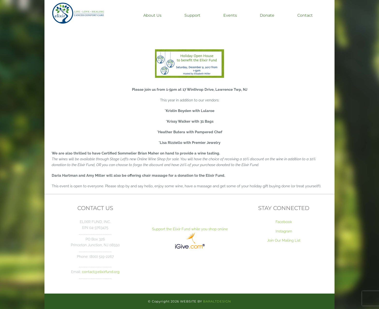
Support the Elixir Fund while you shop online (189, 229)
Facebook (284, 222)
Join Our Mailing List (283, 240)
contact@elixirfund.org (100, 272)
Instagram (284, 231)
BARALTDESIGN (217, 301)
